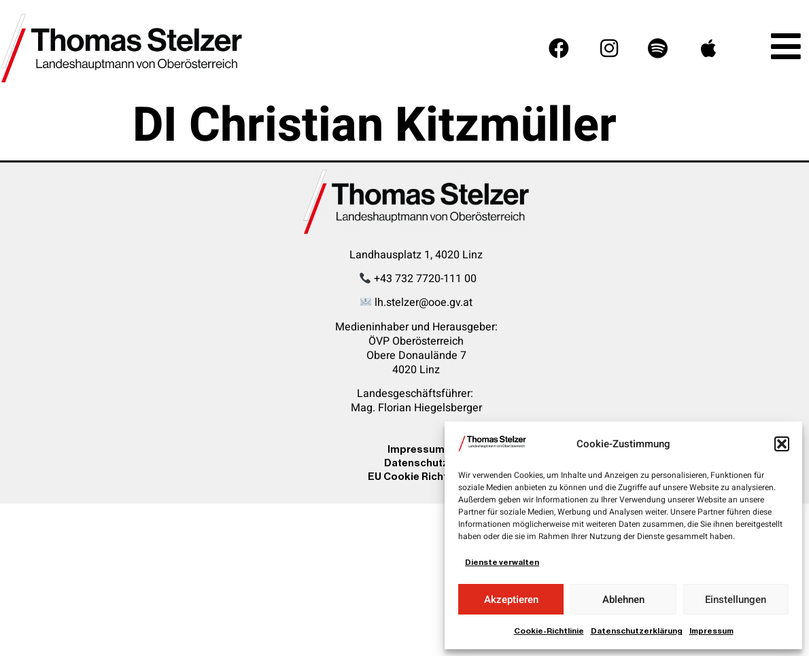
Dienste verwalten (502, 562)
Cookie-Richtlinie (549, 631)
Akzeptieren (511, 599)
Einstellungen (735, 599)
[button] (782, 444)
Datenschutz (416, 463)
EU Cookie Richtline (416, 476)
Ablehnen (623, 599)
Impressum (711, 631)
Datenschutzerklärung (637, 631)
